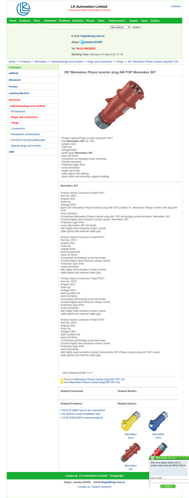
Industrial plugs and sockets (67, 61)
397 (73, 195)
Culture (154, 20)
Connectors (18, 128)
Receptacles (18, 111)
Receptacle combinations (25, 134)
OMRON (13, 73)
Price (37, 20)
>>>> (90, 372)
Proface (13, 86)
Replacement (117, 20)
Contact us (84, 486)
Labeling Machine (19, 93)
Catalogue (15, 67)
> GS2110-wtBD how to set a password (82, 410)
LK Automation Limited (89, 6)
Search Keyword (101, 486)
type (76, 164)
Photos (90, 20)
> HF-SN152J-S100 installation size (80, 413)
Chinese (176, 6)
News (144, 20)
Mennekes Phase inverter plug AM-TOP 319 (99, 379)
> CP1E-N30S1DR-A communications (81, 417)
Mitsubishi (15, 80)
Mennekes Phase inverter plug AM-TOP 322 (95, 382)
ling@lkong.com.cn (93, 35)
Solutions (78, 20)
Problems (65, 20)
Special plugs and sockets (26, 145)
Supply (133, 20)
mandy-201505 (93, 42)
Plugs (120, 61)
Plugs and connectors (99, 61)
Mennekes (41, 61)
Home (12, 20)
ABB (11, 151)
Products (24, 20)
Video (100, 20)
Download (50, 20)
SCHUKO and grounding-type (28, 139)
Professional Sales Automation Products (89, 10)
